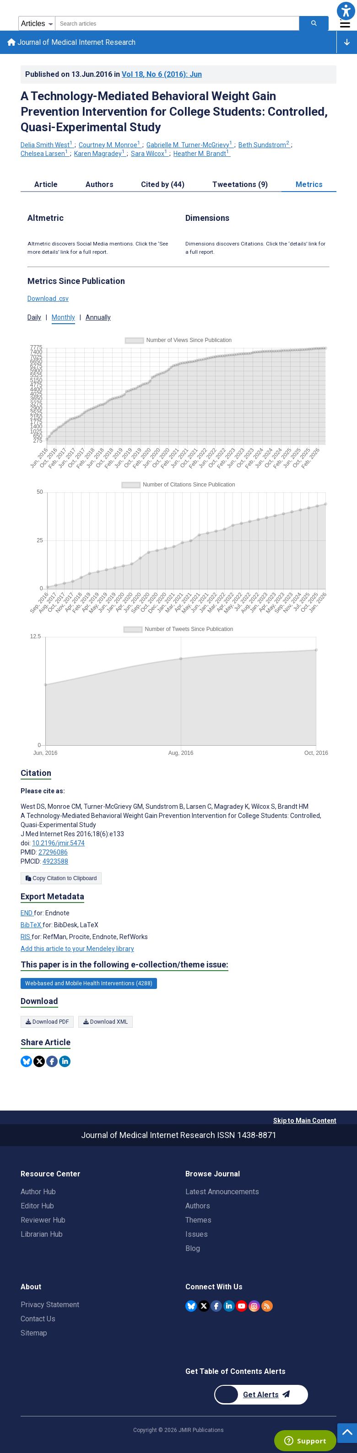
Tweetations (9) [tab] (240, 184)
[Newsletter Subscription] (261, 1395)
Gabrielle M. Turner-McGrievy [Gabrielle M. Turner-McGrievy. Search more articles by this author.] (190, 145)
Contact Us (38, 1318)
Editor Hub (37, 1206)
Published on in (113, 74)
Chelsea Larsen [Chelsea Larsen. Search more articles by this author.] (45, 153)
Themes (198, 1220)
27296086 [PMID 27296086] (53, 852)
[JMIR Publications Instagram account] (254, 1306)
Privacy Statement (50, 1304)
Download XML (105, 1022)
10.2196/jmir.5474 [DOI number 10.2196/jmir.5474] (58, 843)
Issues (196, 1234)
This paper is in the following (124, 964)
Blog (192, 1248)
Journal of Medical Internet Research (71, 42)
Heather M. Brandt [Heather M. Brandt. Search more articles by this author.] (202, 153)
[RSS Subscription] (267, 1306)
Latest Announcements (222, 1191)
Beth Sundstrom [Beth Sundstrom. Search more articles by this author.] (264, 145)
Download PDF (47, 1022)
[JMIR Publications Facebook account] (216, 1306)
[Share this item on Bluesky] (26, 1061)
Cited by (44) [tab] (162, 184)
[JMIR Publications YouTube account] (241, 1306)
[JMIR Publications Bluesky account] (191, 1306)
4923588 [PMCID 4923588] (55, 861)
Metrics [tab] (309, 184)
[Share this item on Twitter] (39, 1061)
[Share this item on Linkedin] (64, 1061)
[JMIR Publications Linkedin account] (229, 1306)
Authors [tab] (100, 184)
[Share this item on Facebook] (52, 1061)
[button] (346, 11)
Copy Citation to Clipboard (61, 878)
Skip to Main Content (304, 1120)
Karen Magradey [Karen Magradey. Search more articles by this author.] (100, 153)
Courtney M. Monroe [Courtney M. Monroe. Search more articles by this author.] (110, 145)
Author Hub (38, 1191)
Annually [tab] (98, 317)
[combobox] (177, 23)
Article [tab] (46, 184)
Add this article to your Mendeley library (77, 949)
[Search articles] (314, 23)
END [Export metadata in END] (27, 913)
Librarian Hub (42, 1234)
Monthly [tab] (63, 317)
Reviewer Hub (43, 1220)
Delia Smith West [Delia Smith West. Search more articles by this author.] (47, 145)
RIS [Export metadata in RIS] (26, 937)
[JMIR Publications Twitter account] (204, 1306)
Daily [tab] (34, 317)
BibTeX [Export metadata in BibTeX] (32, 925)
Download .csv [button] (48, 298)
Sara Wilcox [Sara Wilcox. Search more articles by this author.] (150, 153)
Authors (197, 1206)
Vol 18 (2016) (162, 74)
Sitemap (34, 1333)
